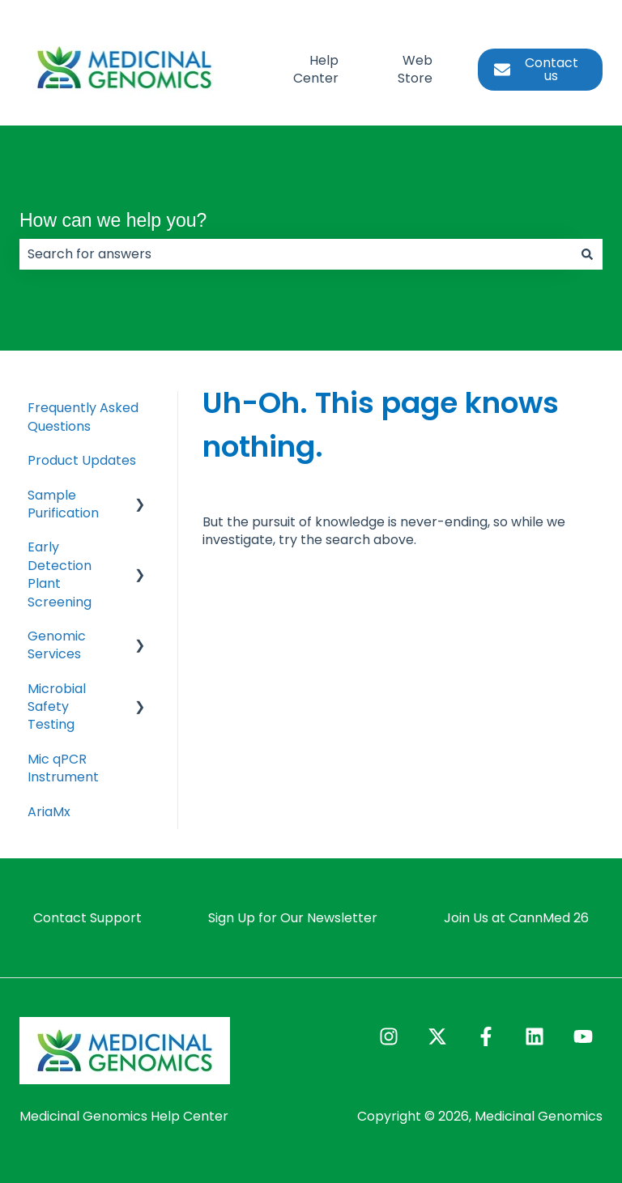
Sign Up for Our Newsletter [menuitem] (292, 918)
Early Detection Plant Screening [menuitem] (60, 574)
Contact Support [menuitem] (87, 918)
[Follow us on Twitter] (437, 1036)
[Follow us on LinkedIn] (534, 1036)
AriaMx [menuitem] (49, 811)
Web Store (415, 69)
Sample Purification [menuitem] (63, 504)
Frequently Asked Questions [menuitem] (83, 416)
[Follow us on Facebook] (485, 1036)
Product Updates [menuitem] (82, 460)
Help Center (316, 69)
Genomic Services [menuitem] (57, 645)
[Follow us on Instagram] (388, 1036)
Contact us (536, 69)
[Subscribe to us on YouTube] (583, 1036)
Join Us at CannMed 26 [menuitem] (516, 918)
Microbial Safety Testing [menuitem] (57, 706)
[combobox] (295, 254)
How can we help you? (113, 220)
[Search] (587, 254)
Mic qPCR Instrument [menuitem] (63, 768)
